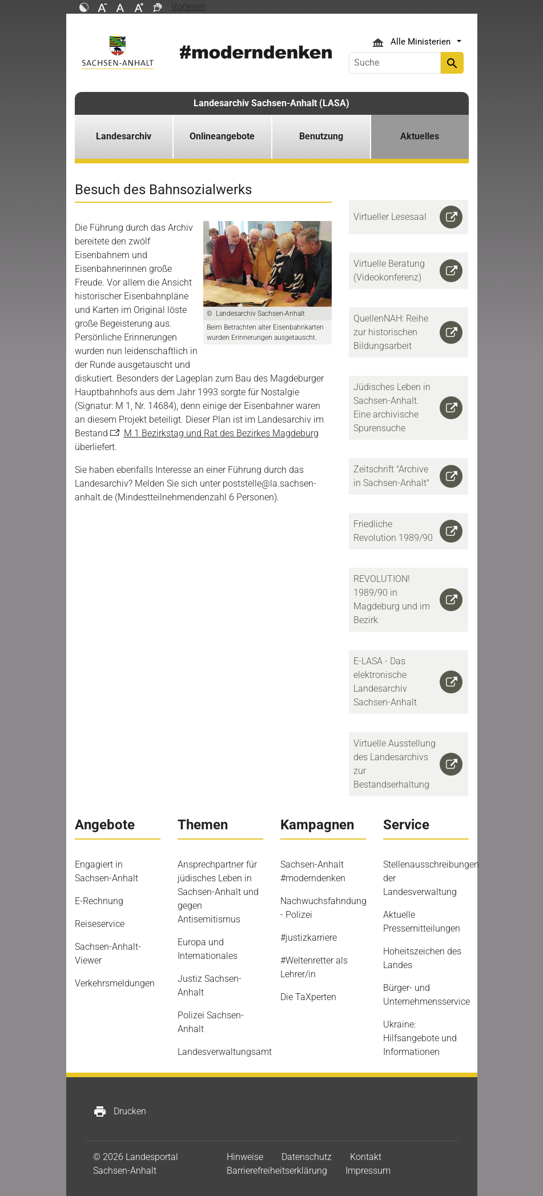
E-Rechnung (99, 901)
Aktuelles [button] (419, 136)
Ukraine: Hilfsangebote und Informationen (420, 1038)
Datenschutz (306, 1156)
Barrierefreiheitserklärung (277, 1170)
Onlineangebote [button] (222, 136)
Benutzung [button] (321, 136)
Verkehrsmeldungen (115, 983)
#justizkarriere (308, 937)
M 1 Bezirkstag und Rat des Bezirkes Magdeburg (221, 433)
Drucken (119, 1111)
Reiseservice (99, 923)
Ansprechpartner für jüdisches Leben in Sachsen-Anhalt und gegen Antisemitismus (218, 892)
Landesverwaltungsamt (225, 1051)
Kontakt (365, 1156)
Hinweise (245, 1156)
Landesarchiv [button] (123, 136)
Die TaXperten (308, 997)
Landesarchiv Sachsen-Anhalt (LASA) (271, 103)
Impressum (368, 1170)
